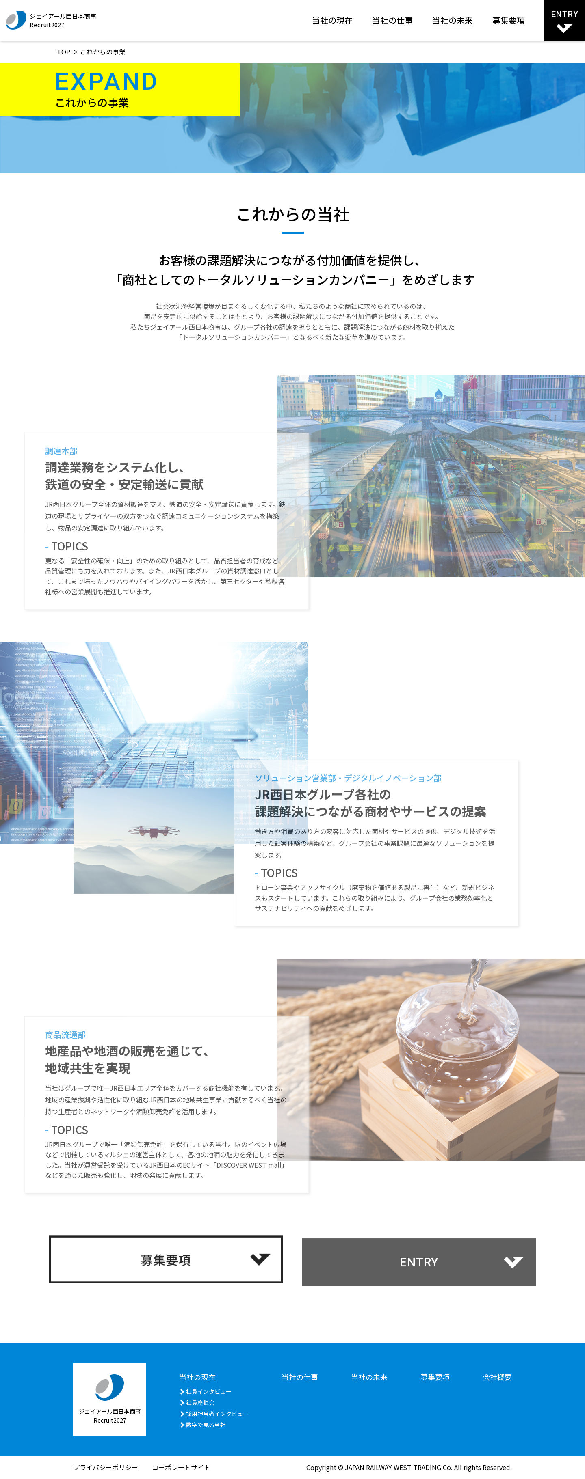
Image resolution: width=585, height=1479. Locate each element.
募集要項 (508, 20)
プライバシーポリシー (105, 1467)
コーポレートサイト (181, 1467)
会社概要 (497, 1376)
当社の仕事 (392, 20)
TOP (63, 51)
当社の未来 (452, 20)
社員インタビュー (209, 1391)
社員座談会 (200, 1402)
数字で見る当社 (206, 1425)
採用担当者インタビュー (217, 1414)
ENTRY (564, 21)
